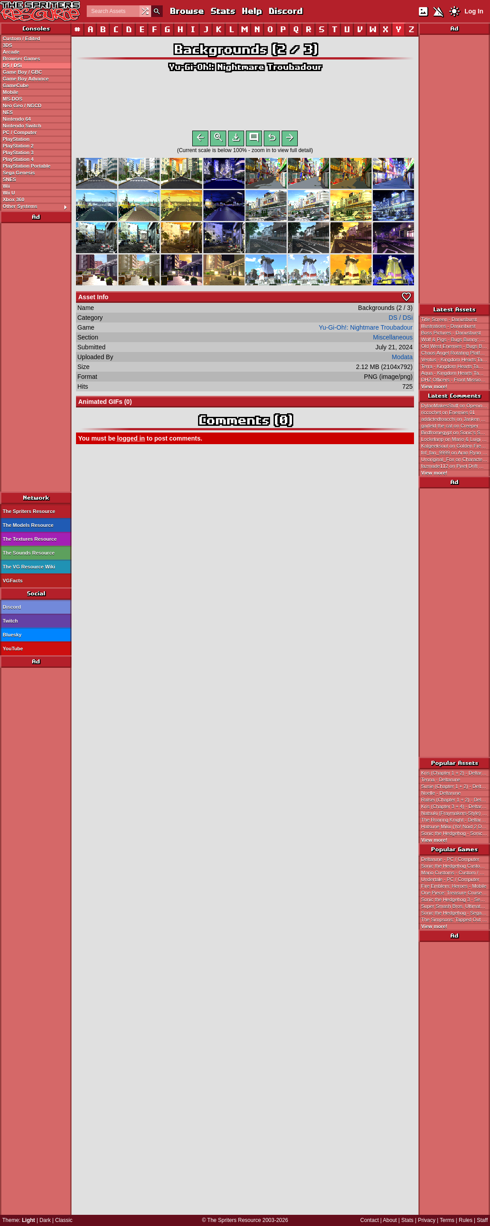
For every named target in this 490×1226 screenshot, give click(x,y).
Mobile (10, 92)
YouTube (13, 648)
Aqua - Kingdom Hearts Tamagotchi (455, 373)
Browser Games (21, 58)
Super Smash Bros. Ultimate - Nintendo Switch (455, 906)
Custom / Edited (21, 38)
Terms (447, 1220)
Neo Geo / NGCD (22, 105)
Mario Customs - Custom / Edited (455, 872)
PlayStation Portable (27, 166)
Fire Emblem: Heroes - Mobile (453, 886)
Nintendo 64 (17, 119)
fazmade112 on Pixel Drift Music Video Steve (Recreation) (455, 466)
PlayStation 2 (18, 145)
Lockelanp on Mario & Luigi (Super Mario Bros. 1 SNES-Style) (455, 439)
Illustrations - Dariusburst (448, 326)
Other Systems (37, 207)
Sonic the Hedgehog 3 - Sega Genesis (455, 899)
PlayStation (16, 139)
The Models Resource (28, 525)
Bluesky (12, 634)
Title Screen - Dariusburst (449, 319)
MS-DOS (12, 99)
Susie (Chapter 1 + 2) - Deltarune (455, 786)
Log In (474, 11)
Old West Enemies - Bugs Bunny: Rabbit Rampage (455, 346)
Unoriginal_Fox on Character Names (455, 459)
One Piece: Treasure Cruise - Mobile (455, 892)
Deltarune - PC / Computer (450, 859)
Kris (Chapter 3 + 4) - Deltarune (455, 806)
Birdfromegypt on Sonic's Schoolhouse (455, 432)
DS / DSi (12, 65)
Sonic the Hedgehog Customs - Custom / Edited (455, 866)
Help (251, 11)
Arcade (11, 52)
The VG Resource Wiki (29, 566)
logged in (131, 440)
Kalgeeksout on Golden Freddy (455, 446)
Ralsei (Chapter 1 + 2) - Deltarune (455, 799)
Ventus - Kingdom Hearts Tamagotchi (455, 359)
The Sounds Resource (29, 553)
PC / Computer (20, 132)
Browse (186, 11)
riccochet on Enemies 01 (448, 412)
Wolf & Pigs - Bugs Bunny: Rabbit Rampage (455, 339)
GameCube (16, 85)
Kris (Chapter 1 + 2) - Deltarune (455, 773)
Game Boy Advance (26, 78)
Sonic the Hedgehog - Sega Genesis (455, 913)
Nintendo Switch (22, 125)
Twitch (10, 621)
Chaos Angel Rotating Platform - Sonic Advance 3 (455, 353)
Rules (466, 1220)
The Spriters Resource (29, 511)
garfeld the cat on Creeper (449, 425)
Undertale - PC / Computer (450, 879)
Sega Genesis (19, 172)
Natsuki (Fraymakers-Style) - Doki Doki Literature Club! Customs (455, 813)
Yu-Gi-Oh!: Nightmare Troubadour (245, 67)
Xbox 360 (13, 199)
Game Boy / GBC (22, 72)
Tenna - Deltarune (440, 779)
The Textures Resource (30, 539)
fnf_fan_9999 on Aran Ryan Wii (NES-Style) (455, 452)
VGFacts (13, 580)
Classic (63, 1220)
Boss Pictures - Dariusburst (451, 332)
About (390, 1220)
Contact (369, 1220)
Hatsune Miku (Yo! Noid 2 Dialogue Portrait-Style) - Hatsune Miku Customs (455, 826)
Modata (402, 358)
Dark (45, 1220)
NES (8, 112)
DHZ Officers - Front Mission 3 (454, 379)
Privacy (426, 1220)
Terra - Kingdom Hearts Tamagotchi (455, 366)
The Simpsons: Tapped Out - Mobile (455, 919)
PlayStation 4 (18, 159)
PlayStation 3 (18, 152)
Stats (222, 11)
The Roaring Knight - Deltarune (455, 820)
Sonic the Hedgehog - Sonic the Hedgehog (455, 833)
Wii (6, 186)
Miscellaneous (393, 339)
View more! (434, 386)
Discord (285, 11)
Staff (482, 1220)
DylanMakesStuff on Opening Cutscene (455, 405)
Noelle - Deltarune (441, 793)
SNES (9, 179)
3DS (7, 45)
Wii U (9, 192)
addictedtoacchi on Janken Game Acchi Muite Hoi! (455, 419)
